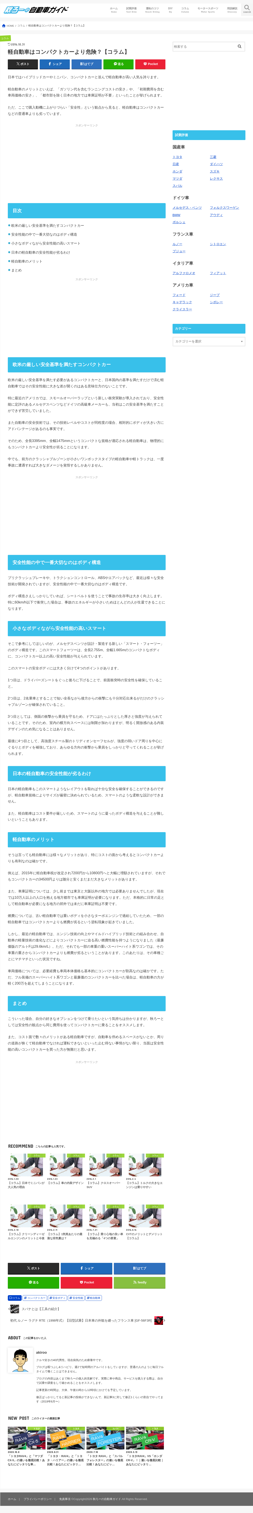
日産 (176, 164)
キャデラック (182, 302)
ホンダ (177, 171)
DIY (170, 10)
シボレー (216, 302)
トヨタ (177, 157)
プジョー (179, 251)
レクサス (216, 178)
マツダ (177, 178)
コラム (185, 10)
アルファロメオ (184, 273)
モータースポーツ (208, 10)
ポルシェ (179, 222)
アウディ (216, 215)
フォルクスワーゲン (224, 207)
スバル (177, 185)
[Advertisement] (87, 163)
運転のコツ (152, 10)
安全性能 (78, 1297)
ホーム (114, 10)
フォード (179, 295)
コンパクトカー (36, 1297)
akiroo (41, 1352)
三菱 (213, 157)
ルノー (177, 244)
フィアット (218, 273)
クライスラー (182, 309)
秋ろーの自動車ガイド (107, 1499)
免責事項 (64, 1499)
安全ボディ (58, 1297)
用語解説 (232, 10)
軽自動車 (95, 1297)
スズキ (215, 171)
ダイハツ (216, 164)
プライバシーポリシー (38, 1499)
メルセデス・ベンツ (187, 207)
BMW (176, 215)
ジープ (215, 295)
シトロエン (218, 244)
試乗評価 (131, 10)
